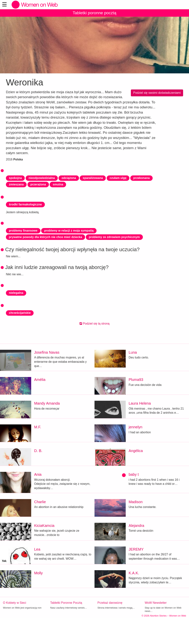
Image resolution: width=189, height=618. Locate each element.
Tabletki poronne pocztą (94, 13)
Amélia (39, 380)
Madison (136, 502)
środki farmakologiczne (25, 204)
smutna (58, 184)
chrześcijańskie (20, 312)
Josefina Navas (46, 352)
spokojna (15, 178)
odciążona (68, 178)
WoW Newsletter (156, 602)
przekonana (141, 178)
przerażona (38, 184)
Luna (133, 352)
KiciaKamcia (44, 526)
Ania (38, 474)
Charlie (40, 502)
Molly (38, 573)
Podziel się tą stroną (95, 323)
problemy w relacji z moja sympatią (69, 230)
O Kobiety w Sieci (14, 602)
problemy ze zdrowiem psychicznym (114, 237)
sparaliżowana (93, 178)
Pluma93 (136, 380)
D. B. (38, 451)
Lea (37, 549)
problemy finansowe (23, 230)
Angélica (136, 451)
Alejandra (136, 526)
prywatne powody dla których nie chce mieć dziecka (45, 237)
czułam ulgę (118, 178)
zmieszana (16, 184)
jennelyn (135, 427)
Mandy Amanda (47, 403)
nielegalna (16, 292)
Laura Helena (140, 403)
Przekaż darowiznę (109, 602)
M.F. (37, 427)
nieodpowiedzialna (42, 178)
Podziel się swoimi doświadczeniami (157, 92)
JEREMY (136, 549)
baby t (134, 474)
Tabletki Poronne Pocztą (66, 602)
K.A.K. (134, 573)
